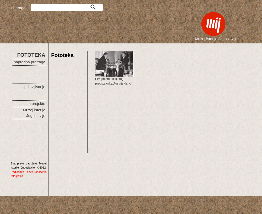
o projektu (36, 103)
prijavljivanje (34, 87)
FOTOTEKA (31, 55)
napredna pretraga (29, 62)
